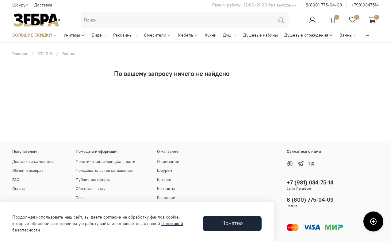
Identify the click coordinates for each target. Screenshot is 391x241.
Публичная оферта (93, 179)
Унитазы (74, 35)
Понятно (232, 223)
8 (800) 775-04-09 (310, 199)
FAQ (15, 179)
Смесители (157, 35)
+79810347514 (365, 5)
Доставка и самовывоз (33, 161)
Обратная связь (90, 188)
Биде (99, 35)
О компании (168, 161)
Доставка (43, 5)
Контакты (166, 188)
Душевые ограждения (308, 35)
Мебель (188, 35)
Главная (19, 54)
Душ (230, 35)
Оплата (18, 188)
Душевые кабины (260, 35)
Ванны (348, 35)
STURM (44, 54)
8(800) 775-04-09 (324, 5)
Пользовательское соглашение (104, 170)
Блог (80, 198)
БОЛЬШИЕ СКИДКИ (34, 35)
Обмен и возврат (27, 170)
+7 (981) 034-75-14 (310, 182)
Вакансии (166, 198)
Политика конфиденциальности (106, 161)
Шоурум (20, 5)
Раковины (125, 35)
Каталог (164, 179)
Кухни (211, 35)
